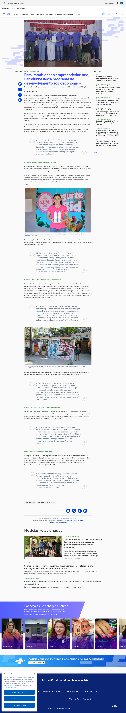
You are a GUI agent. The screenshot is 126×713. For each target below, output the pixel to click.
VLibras (122, 3)
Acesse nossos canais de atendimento (66, 519)
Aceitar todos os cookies (19, 692)
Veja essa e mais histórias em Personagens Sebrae (39, 614)
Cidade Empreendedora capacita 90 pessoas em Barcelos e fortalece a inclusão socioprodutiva (62, 582)
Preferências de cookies (19, 705)
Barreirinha (30, 502)
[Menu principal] (3, 14)
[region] (19, 691)
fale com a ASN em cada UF (59, 522)
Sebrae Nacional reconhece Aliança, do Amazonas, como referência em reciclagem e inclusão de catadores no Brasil (58, 567)
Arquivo (93, 691)
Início (16, 14)
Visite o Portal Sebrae (80, 699)
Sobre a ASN (48, 680)
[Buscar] (119, 14)
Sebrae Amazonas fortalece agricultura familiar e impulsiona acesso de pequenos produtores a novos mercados (83, 543)
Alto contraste (117, 3)
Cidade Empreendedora (46, 502)
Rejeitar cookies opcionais (19, 699)
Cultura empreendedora (72, 691)
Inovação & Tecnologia (50, 691)
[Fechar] (35, 674)
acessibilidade (109, 3)
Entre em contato (80, 680)
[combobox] (21, 9)
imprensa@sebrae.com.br (76, 520)
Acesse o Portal (36, 663)
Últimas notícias (63, 680)
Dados (86, 691)
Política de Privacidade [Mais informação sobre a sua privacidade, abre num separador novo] (11, 687)
